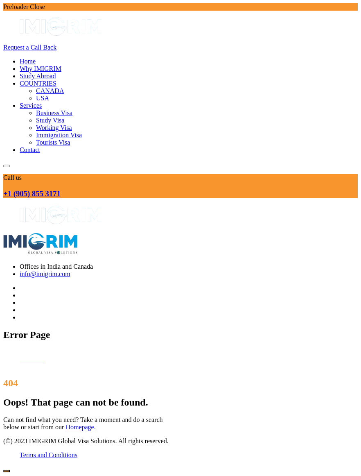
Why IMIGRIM (40, 68)
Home (28, 61)
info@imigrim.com (45, 273)
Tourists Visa (53, 142)
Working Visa (54, 127)
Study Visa (50, 120)
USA (42, 98)
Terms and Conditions (48, 454)
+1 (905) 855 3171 (32, 193)
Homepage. (80, 427)
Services (31, 105)
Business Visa (54, 112)
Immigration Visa (59, 134)
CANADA (50, 90)
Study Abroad (38, 76)
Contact (30, 149)
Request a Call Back (29, 47)
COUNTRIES (38, 83)
